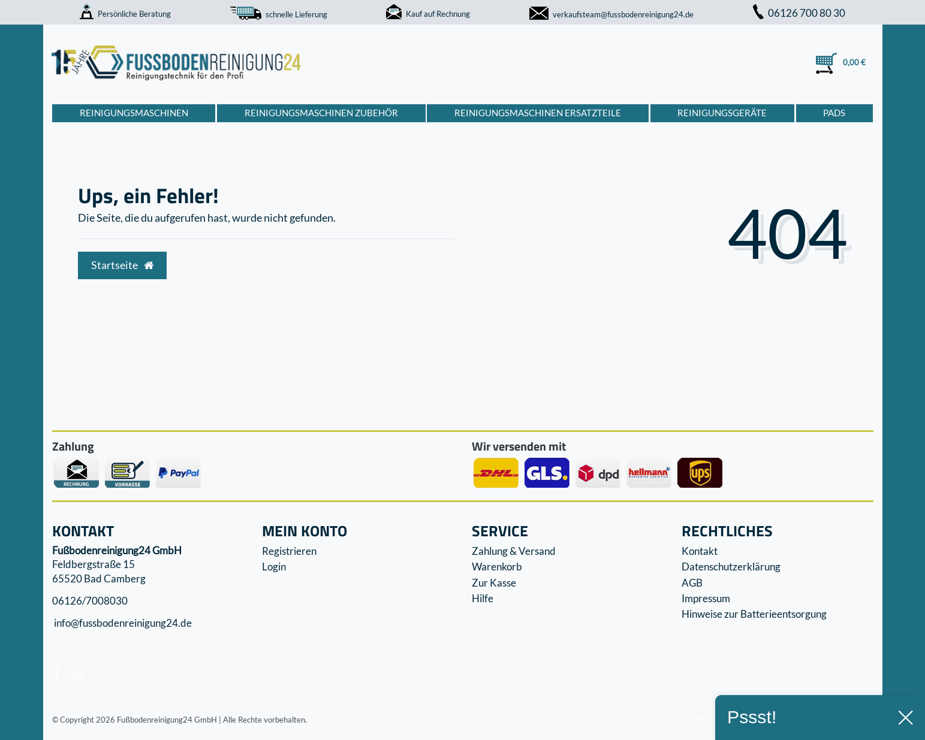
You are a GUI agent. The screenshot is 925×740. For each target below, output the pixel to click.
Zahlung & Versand (514, 551)
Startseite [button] (122, 265)
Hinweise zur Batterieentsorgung (754, 614)
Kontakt (700, 551)
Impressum (706, 598)
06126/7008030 (90, 600)
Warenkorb (497, 566)
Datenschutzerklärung (731, 566)
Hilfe (482, 598)
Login (274, 566)
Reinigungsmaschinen (134, 112)
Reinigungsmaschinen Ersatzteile (537, 112)
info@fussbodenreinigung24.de (122, 623)
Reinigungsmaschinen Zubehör (321, 112)
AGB (692, 582)
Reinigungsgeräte (722, 112)
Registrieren (289, 551)
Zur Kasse (494, 582)
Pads (834, 112)
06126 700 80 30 (799, 13)
